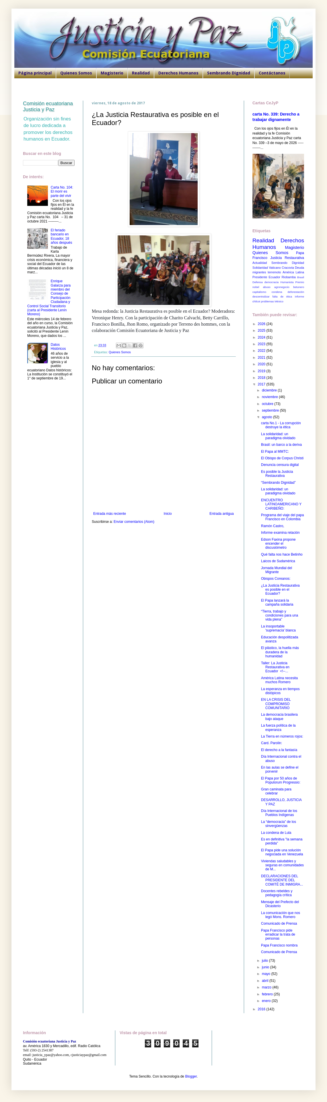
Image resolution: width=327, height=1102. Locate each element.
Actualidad (259, 262)
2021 (262, 358)
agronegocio (281, 287)
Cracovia (288, 267)
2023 (262, 344)
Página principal (35, 73)
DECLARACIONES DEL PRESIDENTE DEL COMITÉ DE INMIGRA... (282, 880)
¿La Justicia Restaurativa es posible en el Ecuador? (280, 589)
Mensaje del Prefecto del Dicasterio (280, 904)
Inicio (168, 514)
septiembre (271, 410)
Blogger (191, 1076)
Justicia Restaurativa (287, 258)
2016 (262, 1009)
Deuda (299, 267)
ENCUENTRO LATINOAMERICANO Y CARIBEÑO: (281, 504)
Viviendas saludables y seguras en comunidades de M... (282, 865)
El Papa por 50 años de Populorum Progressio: (280, 780)
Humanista (287, 282)
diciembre (270, 390)
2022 (262, 351)
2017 (262, 384)
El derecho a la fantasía (279, 750)
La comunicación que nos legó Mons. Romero (280, 915)
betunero (298, 287)
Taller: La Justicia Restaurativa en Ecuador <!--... (275, 667)
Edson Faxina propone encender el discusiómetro (278, 543)
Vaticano (275, 267)
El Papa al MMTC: (275, 452)
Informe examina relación (280, 533)
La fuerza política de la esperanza (278, 727)
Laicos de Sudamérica (278, 561)
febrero (268, 994)
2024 (262, 337)
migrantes (259, 272)
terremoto (274, 272)
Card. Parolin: (271, 743)
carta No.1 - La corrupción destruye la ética (281, 425)
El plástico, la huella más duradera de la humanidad (280, 652)
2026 (262, 324)
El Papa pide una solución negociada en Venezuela (282, 852)
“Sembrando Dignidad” (278, 483)
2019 (262, 371)
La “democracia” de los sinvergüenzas (278, 824)
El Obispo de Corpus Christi (282, 458)
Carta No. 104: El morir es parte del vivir (62, 191)
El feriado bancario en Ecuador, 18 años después (61, 236)
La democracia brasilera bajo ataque (279, 717)
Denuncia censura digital (280, 465)
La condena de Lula (276, 833)
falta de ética (282, 296)
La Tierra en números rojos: (282, 736)
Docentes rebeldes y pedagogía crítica (276, 893)
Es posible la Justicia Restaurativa (277, 474)
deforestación (295, 291)
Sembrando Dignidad (228, 73)
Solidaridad (260, 267)
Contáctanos (272, 73)
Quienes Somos (76, 73)
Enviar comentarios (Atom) (134, 522)
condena (277, 291)
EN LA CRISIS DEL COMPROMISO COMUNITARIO (276, 704)
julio (265, 961)
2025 (262, 331)
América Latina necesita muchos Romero (279, 680)
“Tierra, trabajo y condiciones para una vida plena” (279, 615)
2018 (262, 378)
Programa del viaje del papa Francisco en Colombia (282, 517)
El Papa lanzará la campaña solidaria (277, 602)
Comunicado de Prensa (279, 923)
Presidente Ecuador (266, 277)
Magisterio (112, 73)
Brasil (300, 277)
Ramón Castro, (272, 526)
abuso (266, 287)
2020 (262, 364)
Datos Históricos (58, 347)
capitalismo (259, 291)
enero (267, 1001)
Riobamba (289, 277)
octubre (268, 404)
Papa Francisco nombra (279, 945)
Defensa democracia (265, 282)
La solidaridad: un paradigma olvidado (278, 436)
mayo (266, 974)
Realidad (141, 73)
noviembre (270, 397)
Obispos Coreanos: (276, 579)
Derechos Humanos (178, 73)
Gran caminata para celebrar (276, 791)
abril (265, 981)
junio (266, 967)
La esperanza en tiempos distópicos (280, 691)
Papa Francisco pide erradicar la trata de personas (278, 934)
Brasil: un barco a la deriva (281, 445)
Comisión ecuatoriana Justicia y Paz (48, 106)
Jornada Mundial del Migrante (276, 570)
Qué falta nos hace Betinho (282, 554)
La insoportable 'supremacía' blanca (278, 628)
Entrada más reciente (109, 514)
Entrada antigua (221, 514)
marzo (267, 987)
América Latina (293, 272)
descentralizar (261, 296)
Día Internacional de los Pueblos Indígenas (279, 813)
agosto (267, 417)
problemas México (272, 301)
